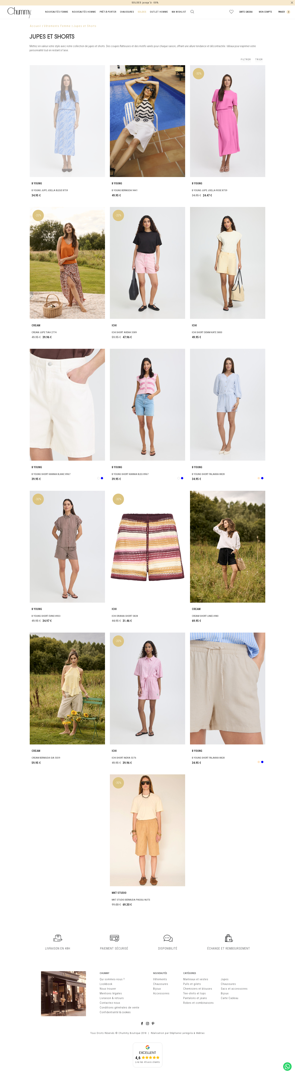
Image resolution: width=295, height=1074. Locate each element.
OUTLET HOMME (159, 12)
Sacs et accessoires (234, 988)
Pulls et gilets (192, 984)
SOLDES (142, 12)
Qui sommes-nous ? (112, 979)
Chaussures (160, 984)
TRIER (259, 59)
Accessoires (161, 993)
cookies (126, 1012)
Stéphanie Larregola (181, 1033)
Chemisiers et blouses (197, 988)
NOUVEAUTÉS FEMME (56, 12)
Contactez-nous (110, 1003)
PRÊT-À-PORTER (108, 12)
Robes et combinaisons (198, 1003)
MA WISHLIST (179, 12)
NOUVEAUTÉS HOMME (84, 12)
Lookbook (106, 984)
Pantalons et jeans (195, 998)
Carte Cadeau (229, 998)
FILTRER (246, 59)
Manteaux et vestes (195, 979)
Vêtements (160, 979)
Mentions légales (111, 993)
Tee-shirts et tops (194, 993)
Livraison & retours (112, 998)
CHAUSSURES (127, 12)
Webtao (200, 1033)
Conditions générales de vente (119, 1007)
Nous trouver (108, 988)
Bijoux (157, 988)
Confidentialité (109, 1012)
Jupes (225, 979)
